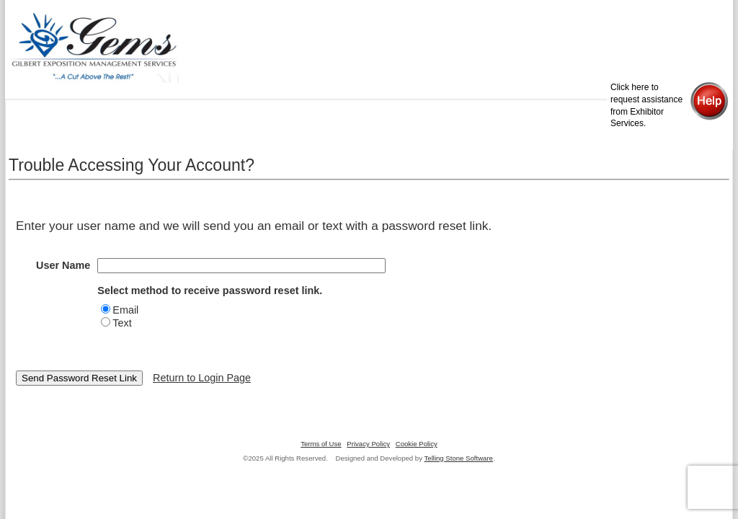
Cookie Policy (416, 444)
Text (121, 323)
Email (125, 310)
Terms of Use (321, 444)
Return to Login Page (202, 377)
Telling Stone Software (458, 458)
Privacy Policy (368, 444)
